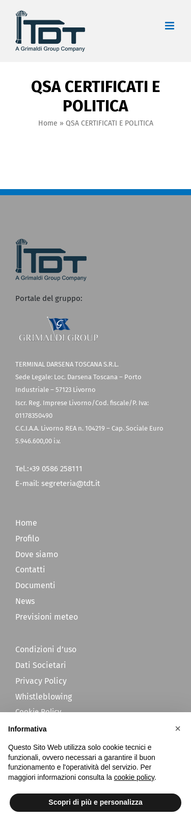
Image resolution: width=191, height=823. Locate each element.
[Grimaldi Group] (58, 319)
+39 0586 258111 (56, 468)
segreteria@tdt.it (70, 483)
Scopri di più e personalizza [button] (95, 802)
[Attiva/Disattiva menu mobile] (170, 25)
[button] (178, 728)
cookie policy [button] (134, 777)
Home (48, 123)
